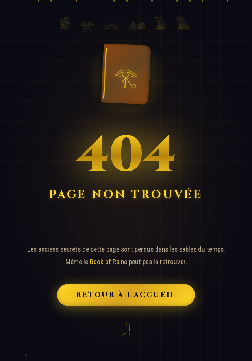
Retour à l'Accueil (126, 295)
